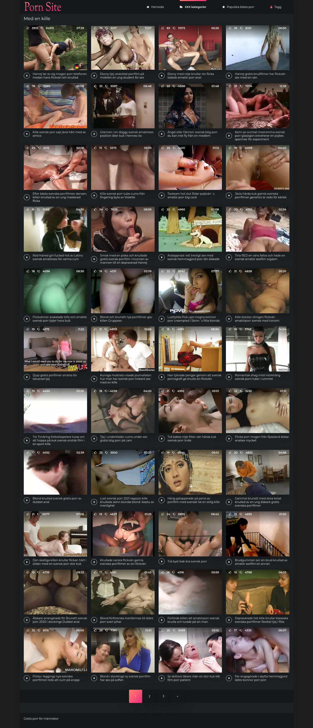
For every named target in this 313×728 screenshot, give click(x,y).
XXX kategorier (193, 7)
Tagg (275, 7)
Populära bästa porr (238, 7)
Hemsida (155, 7)
